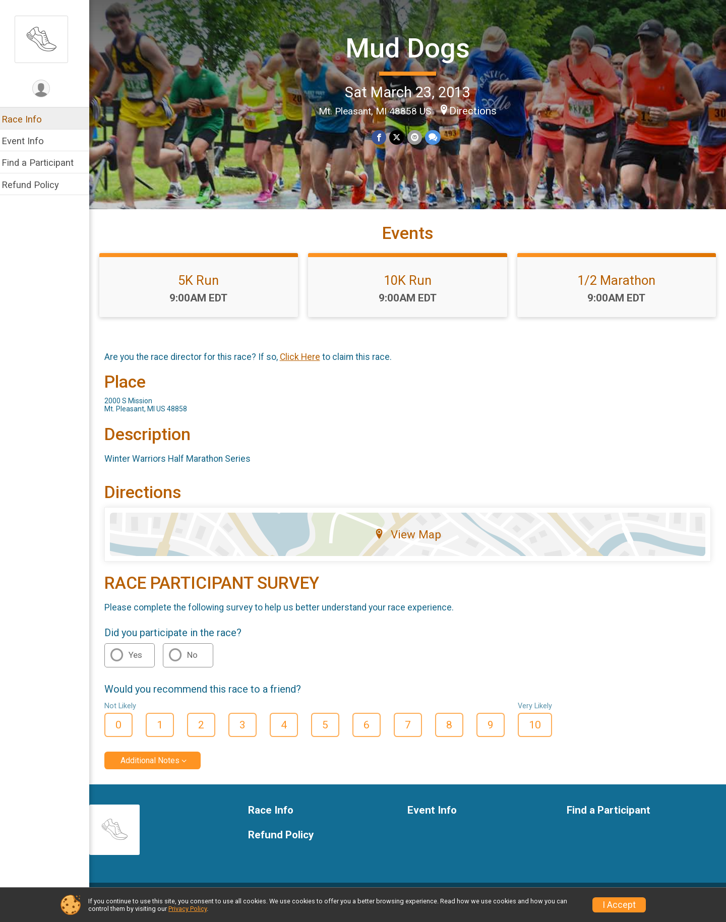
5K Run (204, 287)
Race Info (28, 119)
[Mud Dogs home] (48, 39)
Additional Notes (156, 768)
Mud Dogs (410, 48)
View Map (411, 541)
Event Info (29, 141)
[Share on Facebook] (382, 137)
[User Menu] (48, 89)
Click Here (306, 365)
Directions (476, 110)
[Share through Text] (436, 137)
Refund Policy (37, 184)
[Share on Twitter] (400, 137)
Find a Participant (44, 162)
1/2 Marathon (618, 287)
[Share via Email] (417, 137)
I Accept (619, 905)
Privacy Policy (187, 908)
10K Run (411, 287)
